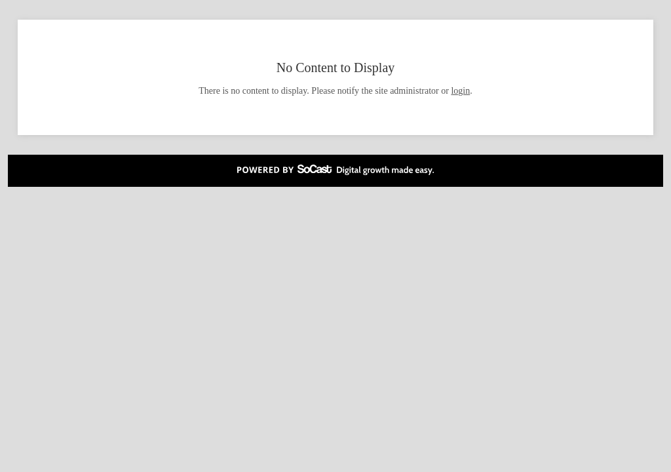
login (460, 91)
